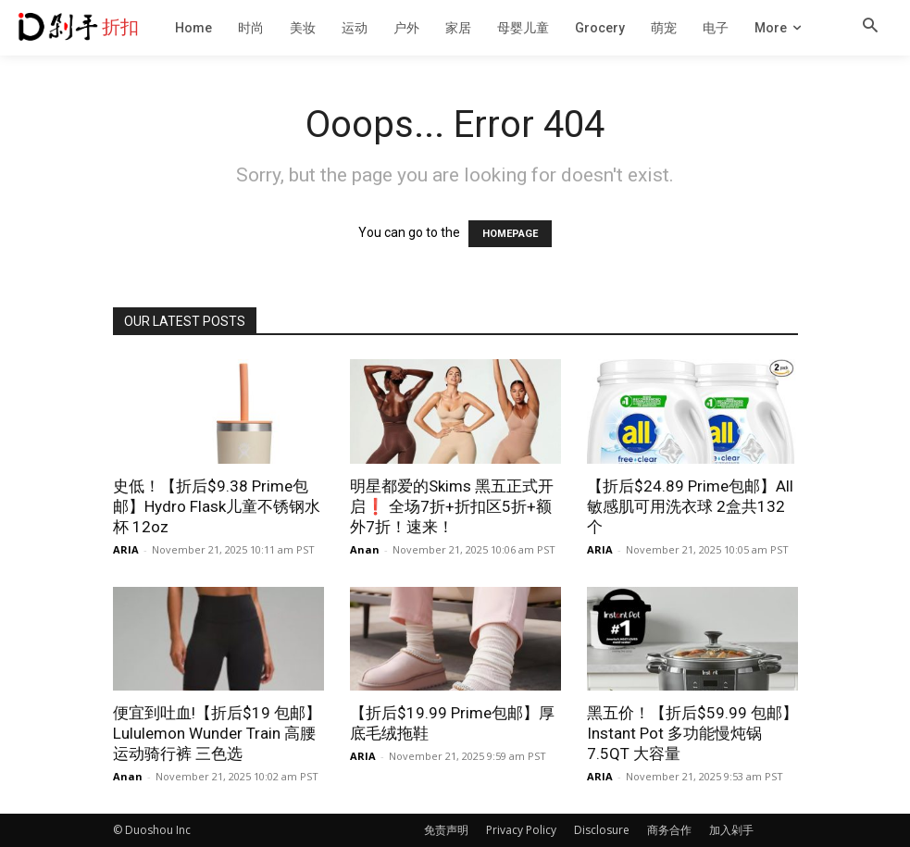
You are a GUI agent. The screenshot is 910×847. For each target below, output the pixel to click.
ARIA (126, 549)
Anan (365, 549)
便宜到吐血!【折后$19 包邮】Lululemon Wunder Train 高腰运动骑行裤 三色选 (217, 733)
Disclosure (602, 830)
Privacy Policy (521, 830)
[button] (870, 27)
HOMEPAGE (510, 234)
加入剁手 (731, 830)
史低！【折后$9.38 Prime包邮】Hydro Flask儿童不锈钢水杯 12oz (216, 506)
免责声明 (446, 830)
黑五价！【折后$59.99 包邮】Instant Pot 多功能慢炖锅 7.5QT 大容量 (692, 733)
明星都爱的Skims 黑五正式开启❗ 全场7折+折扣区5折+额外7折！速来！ (452, 506)
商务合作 (669, 830)
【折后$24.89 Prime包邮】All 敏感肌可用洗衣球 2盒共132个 (690, 506)
